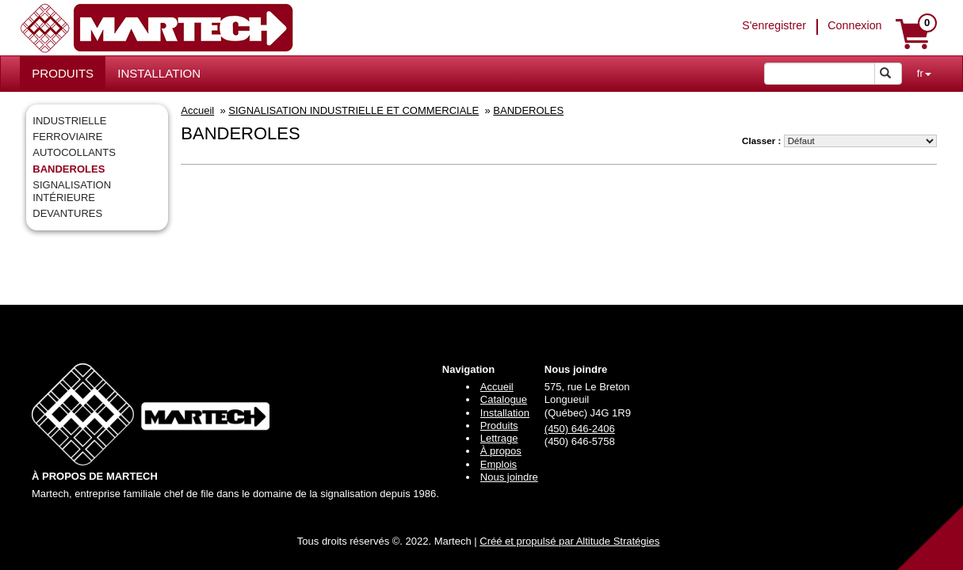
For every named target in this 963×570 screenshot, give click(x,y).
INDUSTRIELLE (69, 121)
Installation (504, 413)
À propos (501, 451)
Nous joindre (509, 477)
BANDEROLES (68, 169)
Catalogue (503, 399)
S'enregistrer (774, 25)
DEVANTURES (67, 213)
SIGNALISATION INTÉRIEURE (71, 191)
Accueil (197, 110)
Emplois (498, 464)
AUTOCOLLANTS (74, 152)
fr (924, 73)
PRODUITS (63, 73)
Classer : (761, 140)
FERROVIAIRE (67, 136)
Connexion (854, 25)
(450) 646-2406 (580, 429)
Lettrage (499, 438)
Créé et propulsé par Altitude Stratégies (569, 541)
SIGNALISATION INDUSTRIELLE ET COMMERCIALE (353, 110)
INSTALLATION (159, 73)
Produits (499, 425)
